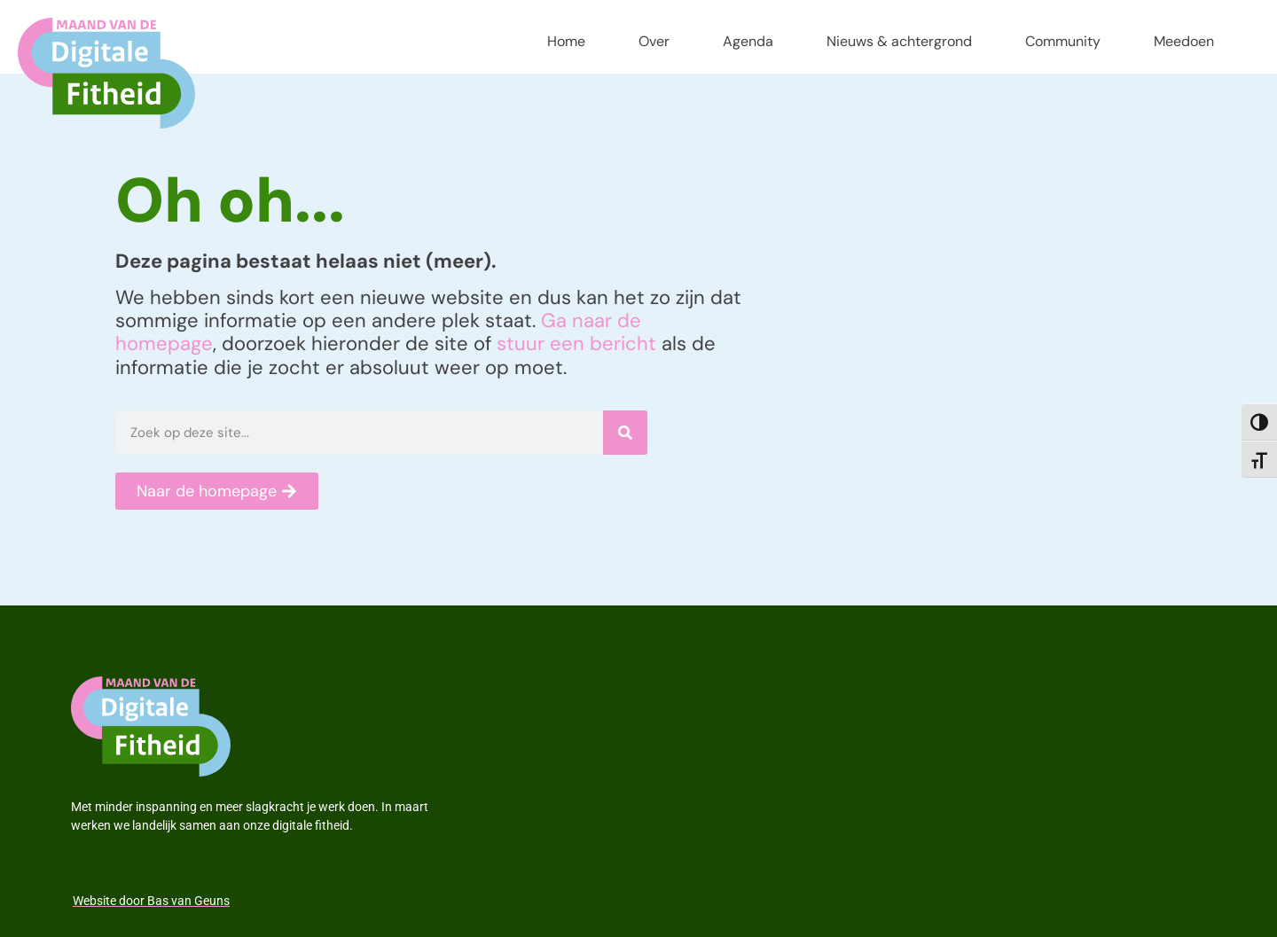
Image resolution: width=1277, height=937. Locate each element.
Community (1063, 41)
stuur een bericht (576, 343)
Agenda (748, 41)
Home (566, 41)
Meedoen (1184, 41)
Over (654, 41)
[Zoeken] (625, 432)
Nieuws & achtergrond (899, 41)
